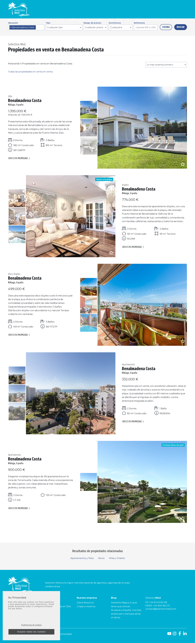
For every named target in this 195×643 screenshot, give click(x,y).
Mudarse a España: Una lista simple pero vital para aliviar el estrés (126, 614)
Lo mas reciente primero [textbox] (160, 64)
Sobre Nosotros (85, 602)
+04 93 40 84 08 (158, 602)
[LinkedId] (185, 634)
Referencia (139, 23)
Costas (166, 27)
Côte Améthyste (51, 614)
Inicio (11, 19)
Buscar (180, 27)
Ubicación (13, 23)
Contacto (139, 19)
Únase (120, 19)
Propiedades (56, 19)
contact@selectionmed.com (160, 609)
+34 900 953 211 (161, 605)
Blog (90, 19)
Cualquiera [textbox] (116, 27)
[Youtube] (169, 634)
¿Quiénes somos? (76, 19)
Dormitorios (115, 23)
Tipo (48, 23)
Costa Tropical (15, 610)
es (175, 19)
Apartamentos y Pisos (82, 558)
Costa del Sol (15, 602)
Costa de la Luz (16, 606)
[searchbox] (37, 27)
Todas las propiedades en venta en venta (30, 71)
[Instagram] (174, 634)
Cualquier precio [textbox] (94, 27)
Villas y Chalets (117, 558)
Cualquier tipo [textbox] (55, 27)
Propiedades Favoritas (158, 19)
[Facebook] (180, 634)
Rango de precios (92, 23)
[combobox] (26, 27)
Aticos (101, 558)
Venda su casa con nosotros (32, 19)
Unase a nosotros (86, 606)
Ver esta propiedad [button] (19, 158)
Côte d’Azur (48, 602)
